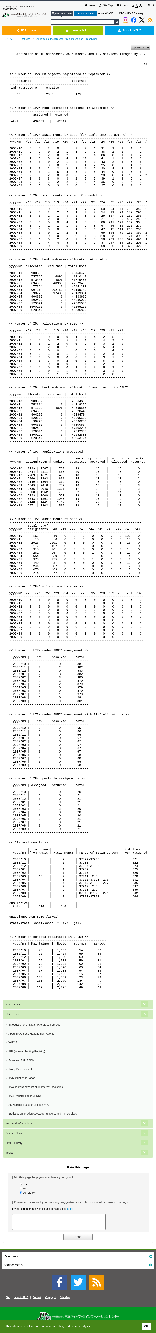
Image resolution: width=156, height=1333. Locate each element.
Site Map (106, 5)
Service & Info (78, 30)
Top (8, 1300)
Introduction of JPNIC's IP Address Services (34, 1024)
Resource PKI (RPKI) (21, 1060)
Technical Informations (19, 1123)
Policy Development (20, 1069)
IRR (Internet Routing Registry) (26, 1051)
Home (90, 5)
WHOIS (12, 1042)
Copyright (50, 1300)
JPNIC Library (14, 1143)
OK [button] (146, 1326)
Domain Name (14, 1133)
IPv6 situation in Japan (21, 1078)
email (70, 1208)
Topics (9, 1152)
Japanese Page (140, 47)
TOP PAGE (9, 38)
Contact (37, 1300)
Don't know (28, 1192)
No (24, 1188)
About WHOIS (106, 13)
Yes (24, 1184)
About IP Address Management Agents (31, 1033)
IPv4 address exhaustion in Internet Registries (35, 1086)
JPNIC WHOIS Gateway (130, 13)
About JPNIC (129, 30)
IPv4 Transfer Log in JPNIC (24, 1095)
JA (151, 5)
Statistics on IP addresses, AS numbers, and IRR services (66, 38)
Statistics (25, 38)
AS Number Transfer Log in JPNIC (28, 1104)
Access (122, 5)
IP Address (27, 30)
